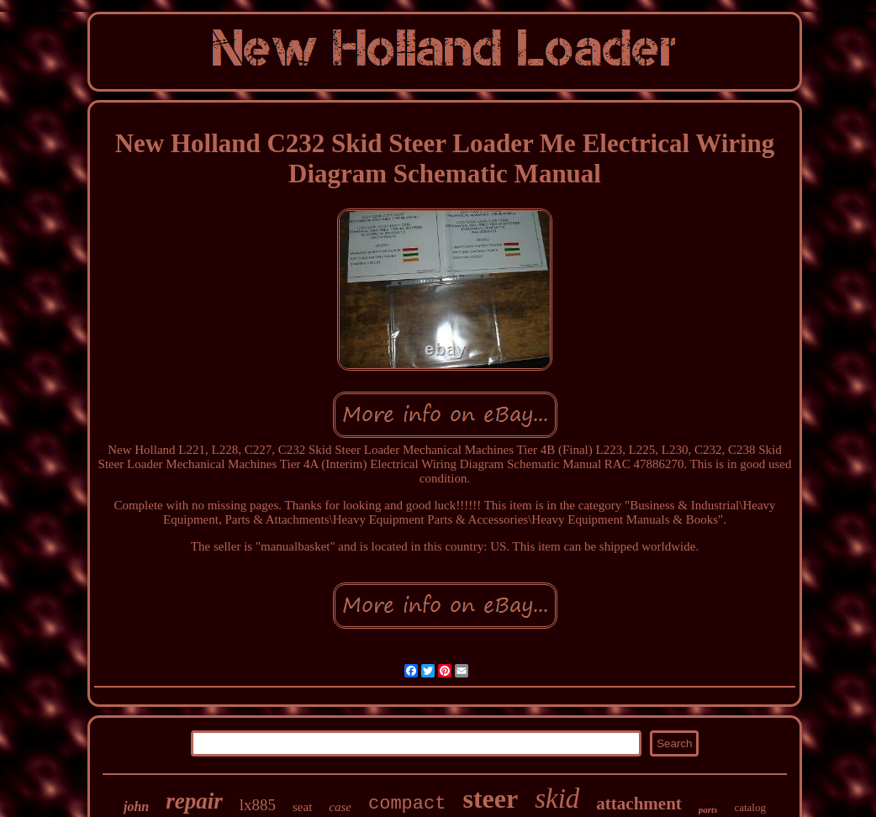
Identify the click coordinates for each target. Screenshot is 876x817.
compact (407, 803)
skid (557, 798)
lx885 (258, 805)
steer (490, 798)
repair (194, 801)
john (136, 806)
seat (302, 807)
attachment (638, 803)
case (340, 807)
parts (708, 809)
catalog (750, 807)
